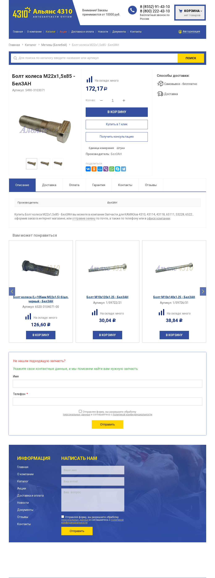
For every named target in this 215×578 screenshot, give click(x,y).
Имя (16, 376)
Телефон (20, 394)
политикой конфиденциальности (132, 414)
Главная (14, 45)
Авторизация (191, 31)
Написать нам (79, 458)
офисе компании (158, 218)
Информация (33, 458)
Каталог (30, 45)
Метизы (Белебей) (54, 45)
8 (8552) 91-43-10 (155, 6)
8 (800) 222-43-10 (155, 11)
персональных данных (76, 414)
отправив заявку (84, 218)
